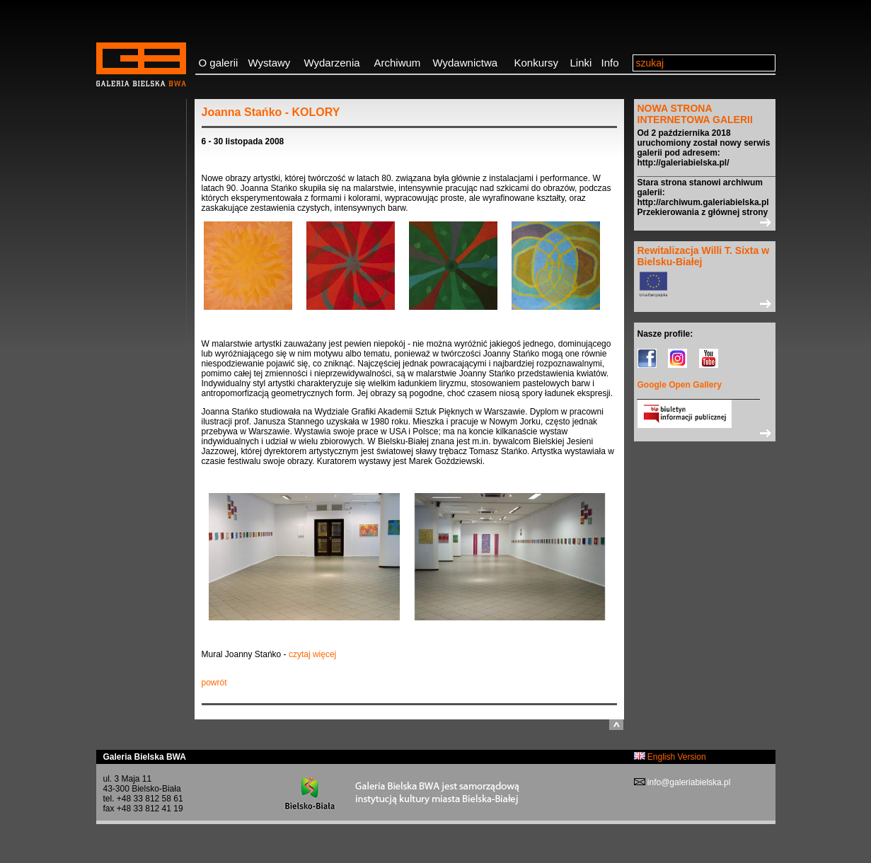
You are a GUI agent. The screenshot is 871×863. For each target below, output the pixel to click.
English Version (670, 757)
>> (705, 222)
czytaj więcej (312, 654)
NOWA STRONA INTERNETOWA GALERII (695, 114)
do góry (616, 724)
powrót (214, 683)
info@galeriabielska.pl (688, 782)
